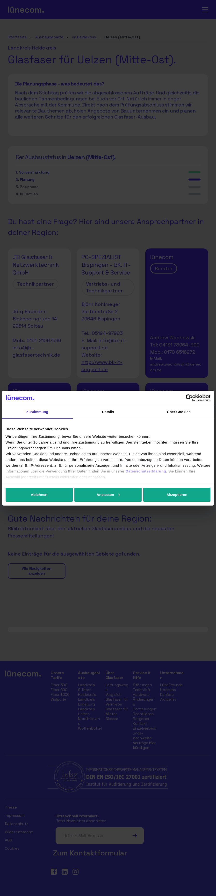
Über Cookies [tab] (179, 412)
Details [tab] (108, 412)
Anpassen (108, 495)
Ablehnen (39, 495)
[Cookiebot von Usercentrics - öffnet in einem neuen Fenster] (189, 398)
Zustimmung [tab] (37, 412)
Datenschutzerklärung (146, 471)
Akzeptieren (176, 495)
